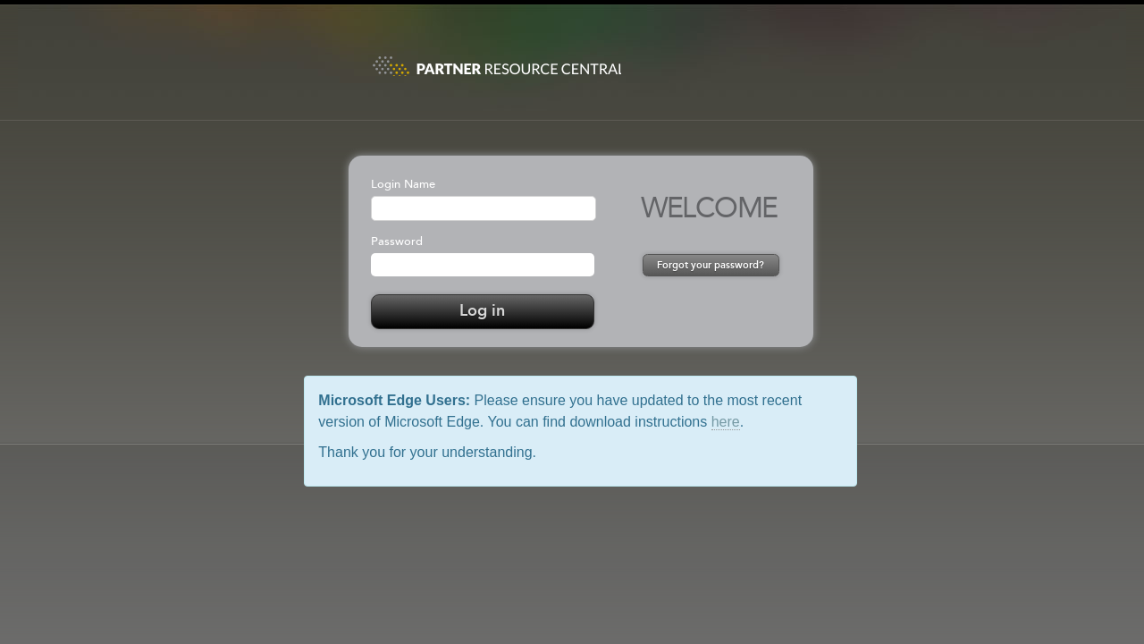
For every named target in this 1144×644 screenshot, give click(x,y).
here (725, 421)
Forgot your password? (710, 266)
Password (397, 242)
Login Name (403, 185)
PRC (496, 60)
